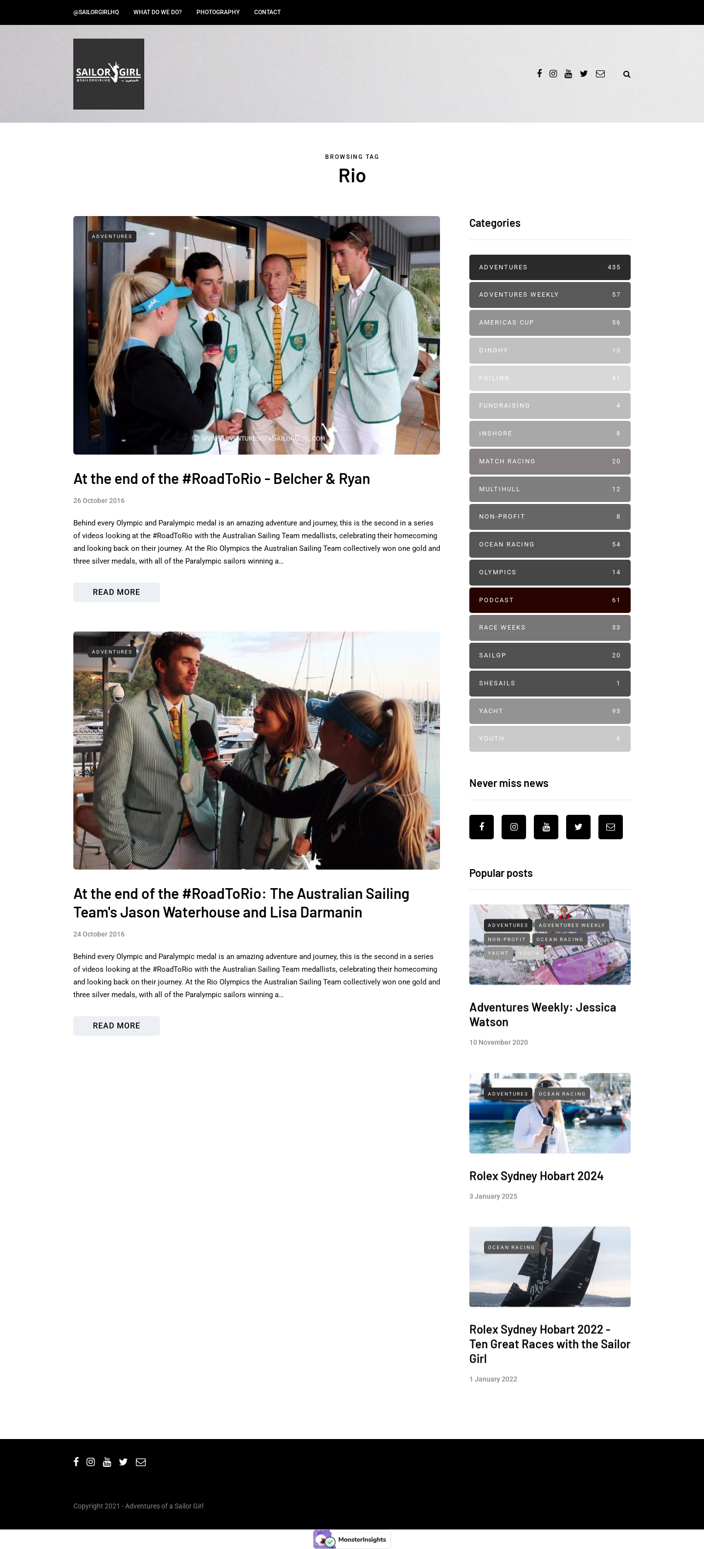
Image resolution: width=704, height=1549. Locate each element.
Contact (267, 12)
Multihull (550, 489)
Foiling (550, 378)
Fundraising (550, 406)
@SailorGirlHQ (96, 12)
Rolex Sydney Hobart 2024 (536, 1185)
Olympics (550, 572)
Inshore (550, 433)
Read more (116, 592)
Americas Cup (550, 322)
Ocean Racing (550, 544)
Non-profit (550, 517)
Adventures (112, 236)
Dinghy (550, 350)
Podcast (550, 600)
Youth (550, 738)
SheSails (550, 683)
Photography (218, 12)
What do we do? (157, 12)
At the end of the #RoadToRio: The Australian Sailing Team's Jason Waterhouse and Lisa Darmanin (241, 922)
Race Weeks (550, 627)
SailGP (550, 655)
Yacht (550, 711)
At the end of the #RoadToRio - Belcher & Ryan (221, 478)
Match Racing (550, 461)
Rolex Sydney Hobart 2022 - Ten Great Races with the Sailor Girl (550, 1353)
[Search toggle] (623, 74)
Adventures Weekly (550, 295)
